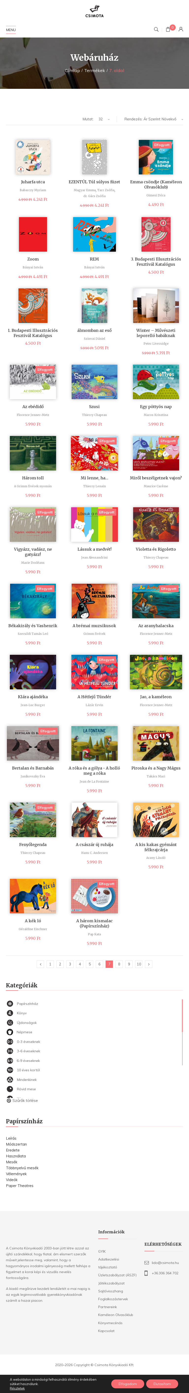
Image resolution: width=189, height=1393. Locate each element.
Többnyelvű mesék (22, 1168)
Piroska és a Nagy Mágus (156, 768)
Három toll (33, 477)
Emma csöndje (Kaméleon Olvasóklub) (156, 184)
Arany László (156, 858)
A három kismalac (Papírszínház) (94, 923)
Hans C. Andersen (94, 853)
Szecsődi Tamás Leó (33, 634)
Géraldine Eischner (33, 929)
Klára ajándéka (33, 696)
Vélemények (16, 1173)
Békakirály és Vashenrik (32, 625)
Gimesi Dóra (155, 195)
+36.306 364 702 (165, 1273)
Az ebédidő (33, 406)
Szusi (94, 406)
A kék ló (33, 920)
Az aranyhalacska (155, 625)
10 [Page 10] (139, 964)
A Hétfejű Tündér (94, 696)
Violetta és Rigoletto (156, 549)
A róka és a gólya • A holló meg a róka (94, 771)
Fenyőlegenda (33, 844)
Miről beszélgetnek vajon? (156, 477)
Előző (40, 964)
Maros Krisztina (156, 415)
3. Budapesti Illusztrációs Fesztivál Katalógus (156, 262)
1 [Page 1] (50, 964)
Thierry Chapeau (94, 415)
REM (94, 259)
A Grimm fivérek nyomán (33, 486)
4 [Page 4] (80, 964)
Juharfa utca (33, 181)
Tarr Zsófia (105, 190)
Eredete (13, 1150)
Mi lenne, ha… (94, 477)
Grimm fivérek (94, 634)
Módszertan (16, 1144)
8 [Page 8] (119, 964)
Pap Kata (94, 934)
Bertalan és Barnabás (33, 768)
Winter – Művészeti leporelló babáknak (155, 333)
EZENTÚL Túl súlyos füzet (94, 181)
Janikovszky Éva (33, 776)
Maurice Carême (156, 486)
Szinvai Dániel (94, 338)
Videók (11, 1179)
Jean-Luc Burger (33, 705)
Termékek (94, 70)
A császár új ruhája (94, 844)
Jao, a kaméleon (156, 696)
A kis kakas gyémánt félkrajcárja (156, 847)
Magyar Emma (85, 190)
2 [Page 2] (60, 964)
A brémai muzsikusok (94, 625)
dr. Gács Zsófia (94, 196)
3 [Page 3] (70, 964)
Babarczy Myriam (33, 190)
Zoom (33, 259)
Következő (148, 964)
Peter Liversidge (156, 343)
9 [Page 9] (129, 964)
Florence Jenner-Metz (33, 415)
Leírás (11, 1138)
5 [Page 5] (90, 964)
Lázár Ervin (94, 705)
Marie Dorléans (33, 563)
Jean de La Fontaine (94, 781)
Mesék (11, 1162)
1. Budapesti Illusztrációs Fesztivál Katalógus (33, 333)
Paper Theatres (19, 1185)
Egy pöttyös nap (156, 406)
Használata (16, 1156)
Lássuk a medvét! (94, 549)
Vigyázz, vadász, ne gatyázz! (33, 552)
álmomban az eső (94, 330)
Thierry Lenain (94, 486)
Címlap (72, 70)
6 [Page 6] (99, 964)
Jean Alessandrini (94, 557)
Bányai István (33, 267)
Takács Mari (156, 776)
